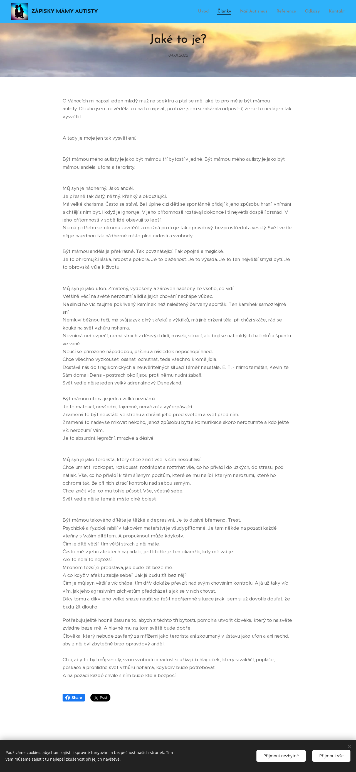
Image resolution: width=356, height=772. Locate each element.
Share (73, 697)
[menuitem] (207, 11)
